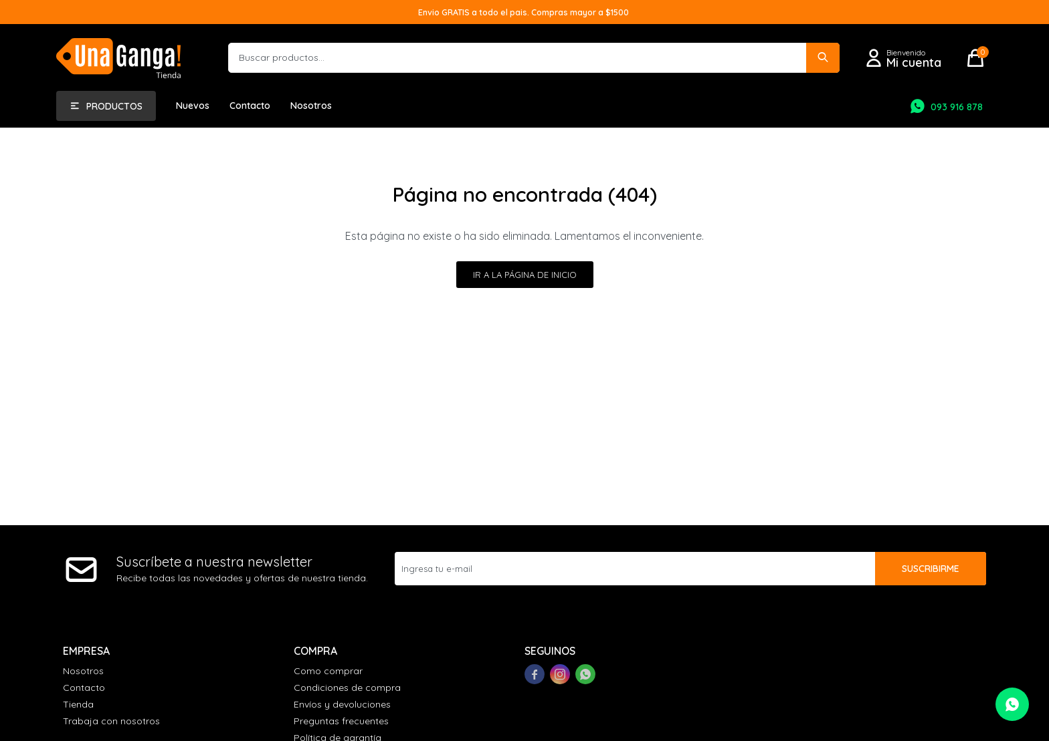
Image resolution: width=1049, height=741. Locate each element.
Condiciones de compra (347, 688)
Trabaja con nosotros (111, 721)
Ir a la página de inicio (525, 274)
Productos (114, 106)
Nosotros (311, 106)
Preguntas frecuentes (341, 721)
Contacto (249, 106)
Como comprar (328, 671)
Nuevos (192, 106)
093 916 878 (957, 107)
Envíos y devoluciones (342, 704)
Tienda (78, 704)
